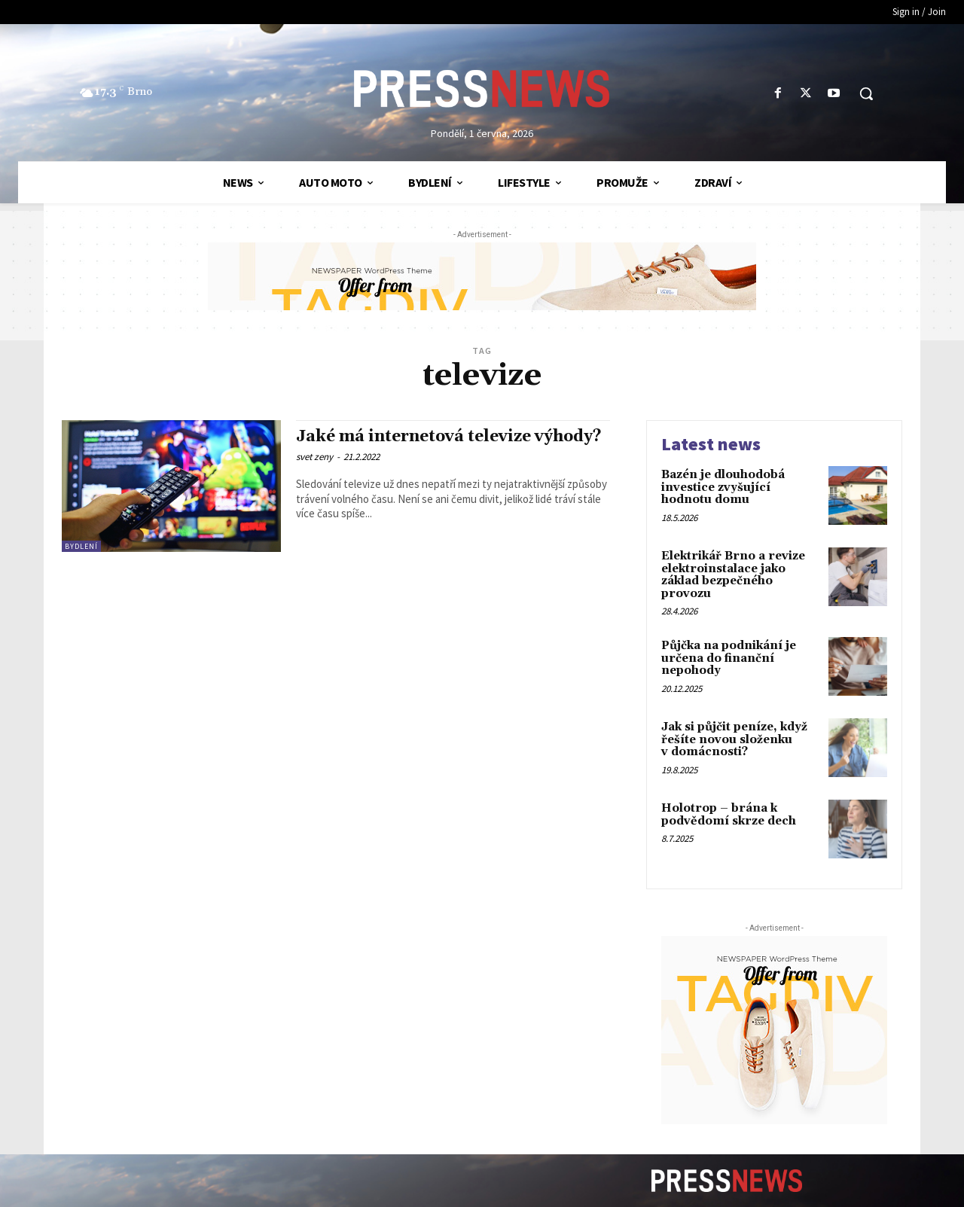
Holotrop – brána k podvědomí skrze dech (728, 814)
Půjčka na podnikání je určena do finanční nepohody (728, 658)
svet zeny (314, 456)
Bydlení (81, 546)
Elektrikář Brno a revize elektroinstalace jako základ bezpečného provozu (733, 575)
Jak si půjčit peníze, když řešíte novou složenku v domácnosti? (734, 739)
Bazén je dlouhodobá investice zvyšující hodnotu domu (723, 487)
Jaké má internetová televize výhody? (449, 437)
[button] (866, 93)
